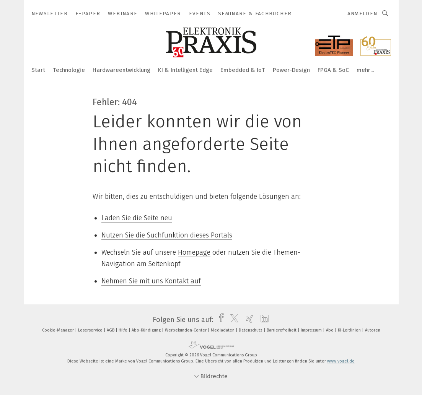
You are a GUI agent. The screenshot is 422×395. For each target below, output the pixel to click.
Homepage (194, 252)
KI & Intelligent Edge (185, 70)
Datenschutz (251, 330)
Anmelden (362, 13)
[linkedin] (262, 319)
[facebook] (219, 319)
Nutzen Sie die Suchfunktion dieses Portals (166, 235)
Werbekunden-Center (186, 330)
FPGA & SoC (333, 70)
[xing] (247, 319)
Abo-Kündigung (147, 330)
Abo (330, 330)
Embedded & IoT (242, 70)
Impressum (312, 330)
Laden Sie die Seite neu (136, 218)
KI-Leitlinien (350, 330)
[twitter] (232, 319)
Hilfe (124, 330)
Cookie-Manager (58, 330)
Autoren (372, 330)
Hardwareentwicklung (121, 70)
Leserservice (91, 330)
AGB (111, 330)
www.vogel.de (341, 361)
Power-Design (291, 70)
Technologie (69, 70)
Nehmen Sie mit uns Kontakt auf (151, 281)
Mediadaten (223, 330)
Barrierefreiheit (282, 330)
